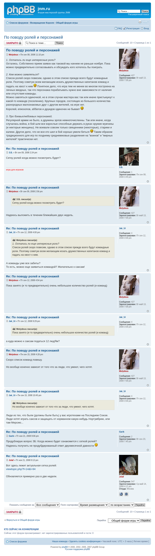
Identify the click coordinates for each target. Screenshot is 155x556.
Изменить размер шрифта (146, 22)
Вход (146, 28)
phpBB (65, 547)
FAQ (120, 28)
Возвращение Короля (42, 23)
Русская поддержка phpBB (77, 549)
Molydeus (13, 55)
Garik (11, 436)
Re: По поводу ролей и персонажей (32, 148)
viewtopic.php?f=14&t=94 (21, 469)
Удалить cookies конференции (85, 541)
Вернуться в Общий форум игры (23, 520)
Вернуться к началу (148, 142)
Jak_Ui (12, 232)
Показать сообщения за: (34, 505)
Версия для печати (140, 22)
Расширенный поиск (138, 14)
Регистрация (133, 28)
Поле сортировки (84, 505)
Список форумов (18, 23)
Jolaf (11, 460)
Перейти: (102, 520)
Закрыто (13, 43)
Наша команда (59, 541)
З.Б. (11, 152)
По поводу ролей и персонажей (33, 37)
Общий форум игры (67, 23)
